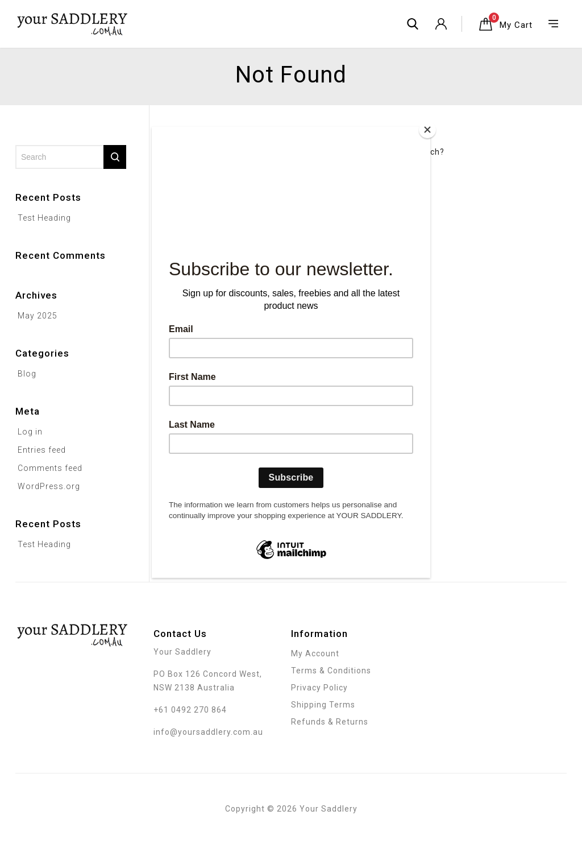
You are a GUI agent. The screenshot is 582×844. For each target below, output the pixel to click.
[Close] (427, 129)
